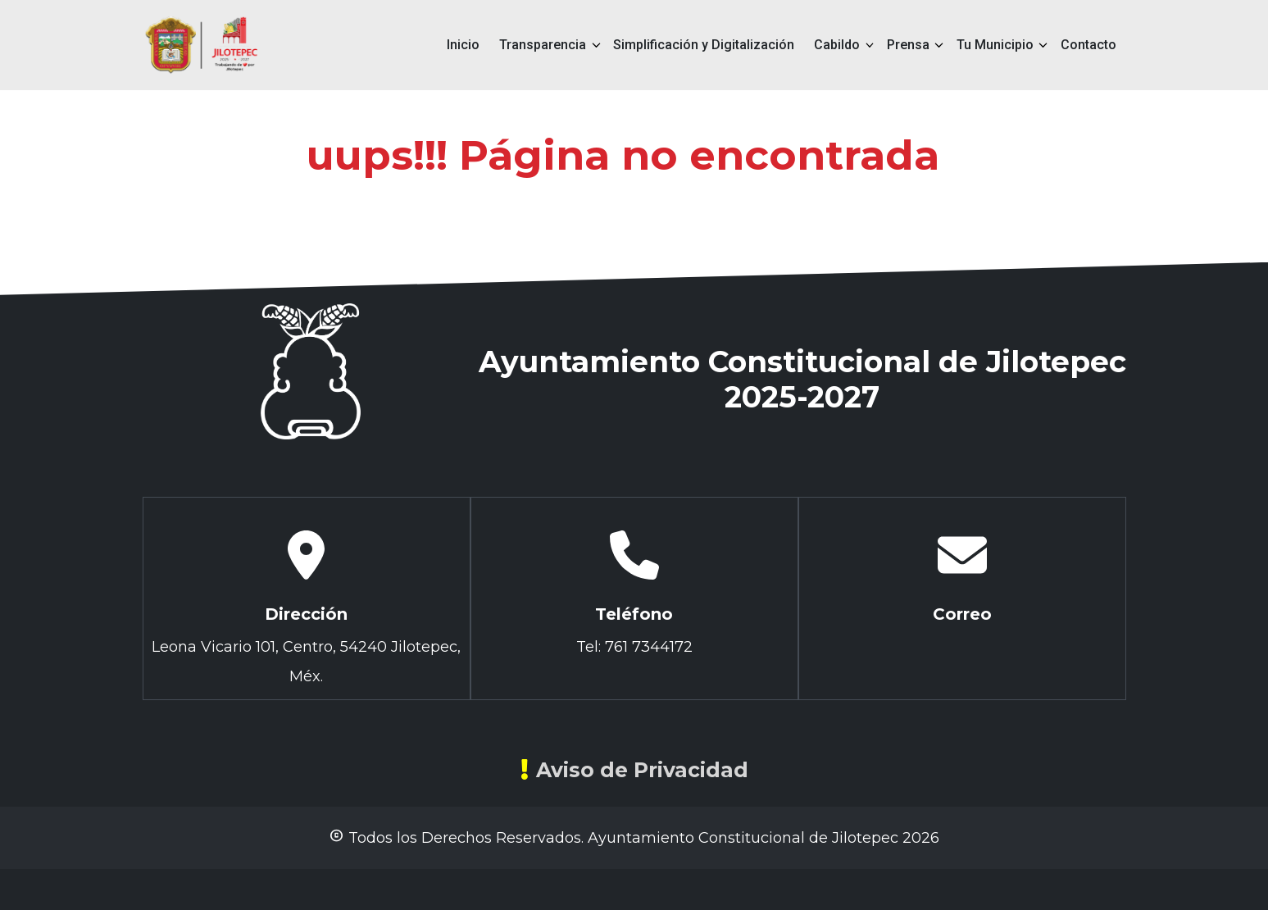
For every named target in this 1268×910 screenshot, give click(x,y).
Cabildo (837, 44)
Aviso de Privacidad (634, 770)
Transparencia (542, 44)
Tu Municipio (995, 44)
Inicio (463, 44)
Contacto (1088, 44)
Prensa (908, 44)
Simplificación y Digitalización (703, 44)
